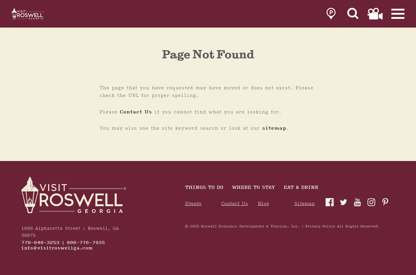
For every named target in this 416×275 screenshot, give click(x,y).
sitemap (274, 128)
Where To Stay (253, 188)
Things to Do (204, 188)
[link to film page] (375, 15)
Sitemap (304, 203)
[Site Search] (353, 15)
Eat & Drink (301, 188)
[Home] (35, 15)
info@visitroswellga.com (57, 248)
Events (193, 203)
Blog (263, 203)
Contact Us (136, 112)
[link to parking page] (331, 15)
